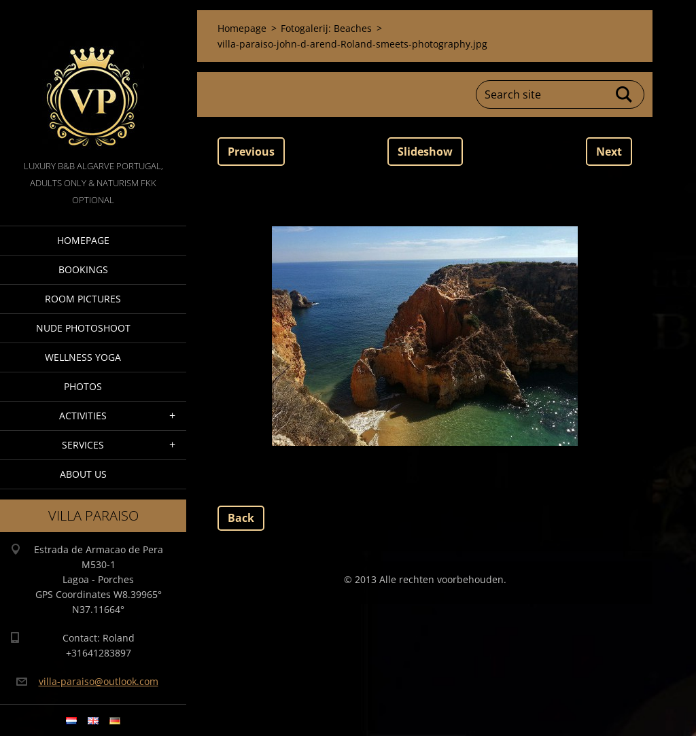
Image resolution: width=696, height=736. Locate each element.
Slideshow (425, 151)
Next (609, 151)
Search (624, 94)
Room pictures (83, 298)
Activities (83, 415)
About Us (83, 474)
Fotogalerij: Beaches (326, 28)
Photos (83, 386)
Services (83, 444)
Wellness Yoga (83, 357)
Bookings (83, 269)
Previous (251, 151)
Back (241, 517)
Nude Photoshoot (83, 327)
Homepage (83, 240)
